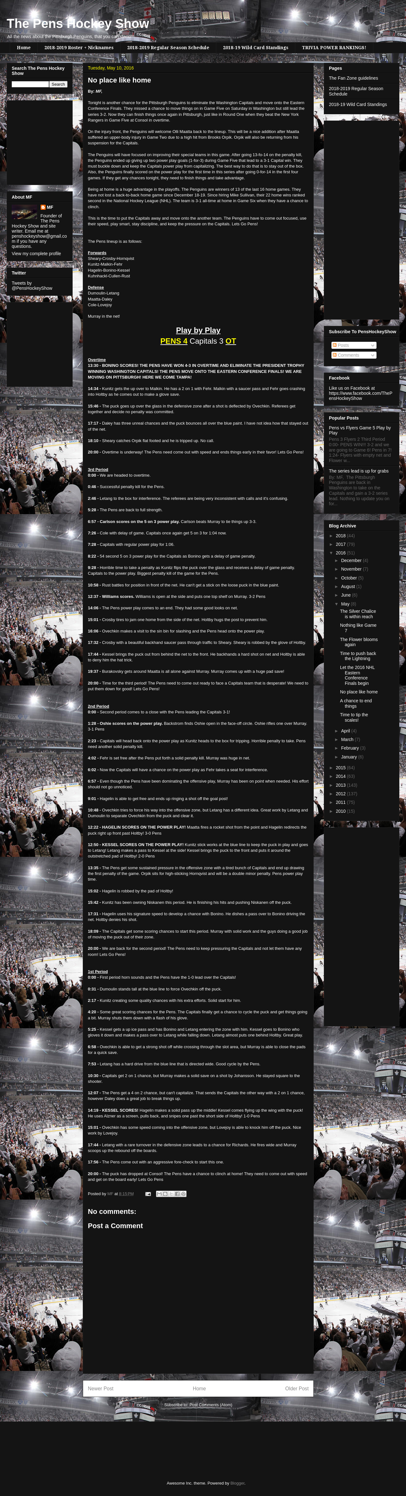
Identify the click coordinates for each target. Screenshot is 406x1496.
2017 (341, 544)
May (345, 603)
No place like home (359, 691)
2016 (341, 552)
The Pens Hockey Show (78, 23)
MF (50, 207)
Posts (341, 345)
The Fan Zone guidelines (353, 78)
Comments (346, 355)
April (346, 730)
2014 (341, 776)
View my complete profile (36, 253)
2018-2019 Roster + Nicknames (79, 47)
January (349, 756)
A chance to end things (356, 703)
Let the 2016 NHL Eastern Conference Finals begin (357, 675)
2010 (341, 811)
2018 (341, 535)
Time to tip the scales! (354, 717)
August (348, 586)
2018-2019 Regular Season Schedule (168, 47)
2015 (341, 767)
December (352, 560)
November (352, 569)
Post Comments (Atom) (210, 1404)
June (346, 595)
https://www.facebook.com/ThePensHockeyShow (360, 396)
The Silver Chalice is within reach (358, 614)
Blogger (237, 1483)
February (350, 748)
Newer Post (101, 1388)
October (349, 577)
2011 (341, 802)
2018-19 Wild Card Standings (255, 47)
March (348, 739)
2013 (341, 785)
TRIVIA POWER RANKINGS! (334, 47)
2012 (341, 793)
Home (24, 47)
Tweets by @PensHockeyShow (32, 286)
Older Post (297, 1388)
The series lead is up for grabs (359, 470)
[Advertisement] (31, 141)
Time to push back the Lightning (358, 656)
